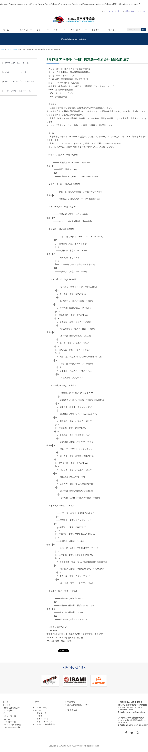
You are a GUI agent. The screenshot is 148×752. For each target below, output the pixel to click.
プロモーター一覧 (12, 727)
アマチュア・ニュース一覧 (17, 63)
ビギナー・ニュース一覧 (16, 72)
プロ (39, 29)
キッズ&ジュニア (44, 721)
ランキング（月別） (13, 724)
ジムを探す (9, 710)
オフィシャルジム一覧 (111, 11)
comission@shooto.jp (135, 712)
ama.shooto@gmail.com (137, 725)
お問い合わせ (129, 11)
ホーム (6, 29)
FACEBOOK (126, 733)
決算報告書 (72, 710)
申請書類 (96, 29)
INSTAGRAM (137, 733)
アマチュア (42, 713)
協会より (112, 29)
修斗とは (24, 29)
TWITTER (132, 733)
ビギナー (41, 716)
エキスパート (42, 718)
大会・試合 (75, 29)
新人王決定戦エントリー (78, 704)
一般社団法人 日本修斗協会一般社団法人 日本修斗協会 (74, 19)
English (142, 11)
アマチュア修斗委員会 (45, 724)
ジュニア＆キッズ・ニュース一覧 (20, 81)
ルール (7, 718)
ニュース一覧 (10, 716)
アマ (56, 29)
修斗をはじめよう (12, 707)
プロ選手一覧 (10, 721)
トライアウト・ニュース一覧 (18, 90)
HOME (2, 49)
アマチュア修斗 (11, 49)
